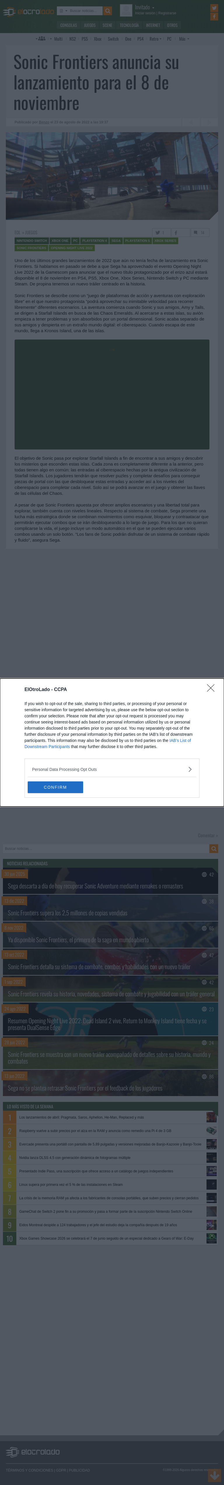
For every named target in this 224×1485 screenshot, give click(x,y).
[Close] (212, 689)
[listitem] (112, 769)
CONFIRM (55, 787)
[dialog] (112, 742)
